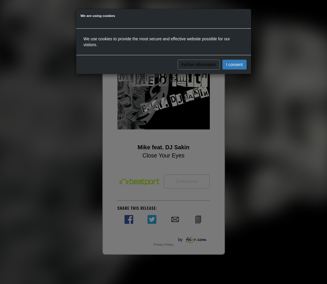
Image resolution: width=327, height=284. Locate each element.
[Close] (244, 21)
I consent (234, 64)
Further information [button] (198, 64)
